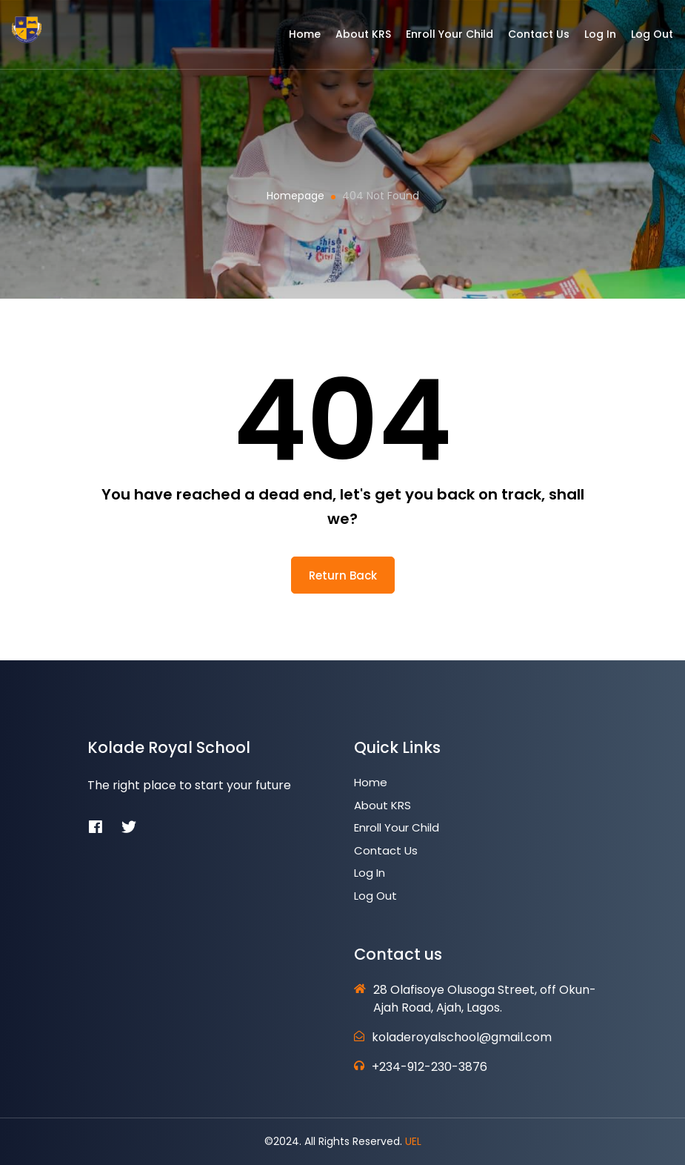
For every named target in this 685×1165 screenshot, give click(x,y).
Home (294, 39)
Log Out (641, 39)
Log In (589, 39)
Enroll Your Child (438, 39)
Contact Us (527, 39)
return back (343, 575)
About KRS (352, 39)
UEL (413, 1141)
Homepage (295, 195)
